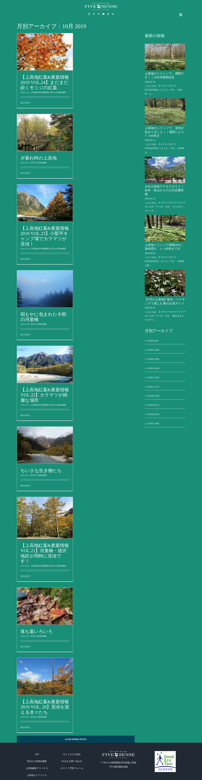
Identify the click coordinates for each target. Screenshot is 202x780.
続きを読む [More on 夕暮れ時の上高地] (25, 173)
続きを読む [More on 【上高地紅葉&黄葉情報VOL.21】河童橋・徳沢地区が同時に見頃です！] (25, 576)
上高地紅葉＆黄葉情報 (40, 92)
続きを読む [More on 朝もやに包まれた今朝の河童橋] (25, 335)
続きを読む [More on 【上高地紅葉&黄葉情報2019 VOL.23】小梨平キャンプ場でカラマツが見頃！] (25, 259)
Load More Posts (76, 739)
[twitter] (99, 14)
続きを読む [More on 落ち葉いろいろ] (25, 647)
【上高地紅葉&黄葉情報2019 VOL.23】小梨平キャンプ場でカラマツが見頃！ (44, 236)
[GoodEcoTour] (165, 752)
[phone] (113, 14)
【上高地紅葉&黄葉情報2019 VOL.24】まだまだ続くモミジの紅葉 (44, 82)
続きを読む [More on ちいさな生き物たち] (25, 485)
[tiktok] (108, 14)
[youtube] (103, 14)
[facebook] (94, 14)
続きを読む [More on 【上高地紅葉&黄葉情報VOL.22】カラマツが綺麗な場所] (25, 415)
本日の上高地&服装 (58, 92)
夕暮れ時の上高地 (38, 157)
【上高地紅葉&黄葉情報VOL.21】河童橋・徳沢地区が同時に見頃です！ (44, 553)
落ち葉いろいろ (36, 631)
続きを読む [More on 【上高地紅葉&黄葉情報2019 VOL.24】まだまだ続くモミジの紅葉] (25, 103)
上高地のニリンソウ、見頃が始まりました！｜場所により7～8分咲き (164, 131)
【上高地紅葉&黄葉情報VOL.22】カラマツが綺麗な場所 (44, 395)
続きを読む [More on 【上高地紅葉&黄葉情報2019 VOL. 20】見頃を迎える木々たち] (25, 727)
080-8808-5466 (121, 766)
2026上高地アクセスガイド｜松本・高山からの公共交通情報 (164, 190)
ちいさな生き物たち (41, 470)
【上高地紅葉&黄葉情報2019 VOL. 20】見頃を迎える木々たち (44, 707)
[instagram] (89, 14)
